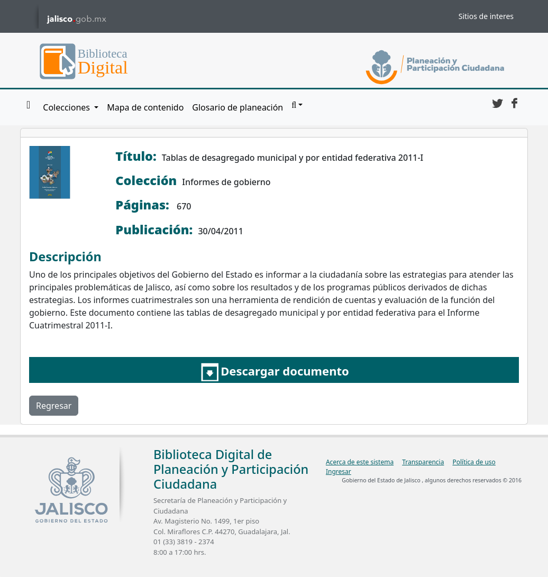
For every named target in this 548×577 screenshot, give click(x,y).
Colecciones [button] (67, 107)
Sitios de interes (486, 16)
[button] (297, 105)
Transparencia (423, 461)
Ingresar (338, 471)
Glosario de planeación (237, 107)
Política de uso (473, 461)
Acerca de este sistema (360, 461)
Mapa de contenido (145, 107)
